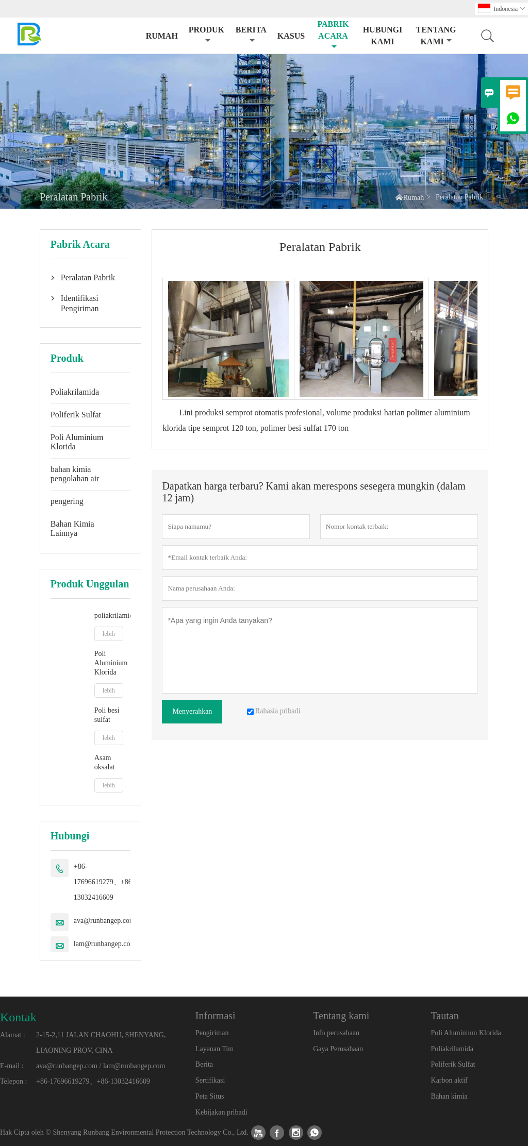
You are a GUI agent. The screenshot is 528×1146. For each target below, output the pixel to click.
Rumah (162, 35)
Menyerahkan (192, 711)
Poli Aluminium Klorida (77, 442)
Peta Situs (209, 1096)
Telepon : (13, 1081)
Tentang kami (436, 35)
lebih (109, 633)
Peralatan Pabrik (88, 277)
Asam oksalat (104, 762)
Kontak (18, 1017)
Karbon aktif (449, 1080)
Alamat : (12, 1035)
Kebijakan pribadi (221, 1112)
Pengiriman (212, 1033)
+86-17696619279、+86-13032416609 (104, 882)
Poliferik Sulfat (76, 414)
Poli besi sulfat (107, 714)
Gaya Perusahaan (338, 1049)
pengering (67, 501)
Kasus (291, 35)
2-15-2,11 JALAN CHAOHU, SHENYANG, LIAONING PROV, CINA (101, 1042)
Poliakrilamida (75, 391)
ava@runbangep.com (104, 920)
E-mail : (12, 1066)
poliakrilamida (112, 615)
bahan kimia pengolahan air (75, 474)
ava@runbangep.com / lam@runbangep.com (100, 1066)
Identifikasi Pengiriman (80, 303)
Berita (251, 34)
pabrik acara (333, 35)
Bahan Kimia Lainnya (72, 528)
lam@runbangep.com (105, 944)
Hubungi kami (382, 35)
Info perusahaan (336, 1033)
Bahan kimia (449, 1096)
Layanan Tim (214, 1049)
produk (206, 34)
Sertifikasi (210, 1080)
